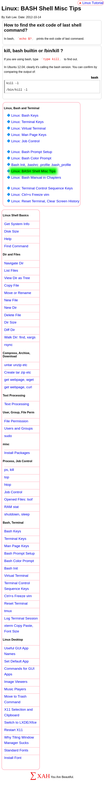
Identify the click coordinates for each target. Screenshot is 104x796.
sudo (8, 437)
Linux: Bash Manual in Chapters (36, 179)
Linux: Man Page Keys (28, 136)
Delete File (12, 316)
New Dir (10, 309)
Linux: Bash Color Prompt (31, 159)
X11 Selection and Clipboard (18, 713)
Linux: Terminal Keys (27, 123)
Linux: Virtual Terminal (28, 130)
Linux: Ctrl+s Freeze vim (30, 196)
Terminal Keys (15, 540)
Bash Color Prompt (19, 562)
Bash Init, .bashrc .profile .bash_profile (41, 166)
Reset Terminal (16, 605)
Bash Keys (12, 533)
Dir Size (10, 324)
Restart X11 (13, 731)
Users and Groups (18, 430)
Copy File (11, 287)
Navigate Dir (14, 265)
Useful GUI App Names (16, 652)
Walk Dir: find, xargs (20, 339)
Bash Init (11, 570)
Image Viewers (15, 683)
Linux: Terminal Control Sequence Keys (42, 189)
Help (7, 240)
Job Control (13, 493)
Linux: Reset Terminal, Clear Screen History (45, 202)
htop (7, 486)
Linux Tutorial (92, 3)
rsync (8, 346)
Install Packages (17, 454)
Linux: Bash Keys (24, 117)
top (6, 479)
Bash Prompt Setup (19, 555)
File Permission (16, 422)
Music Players (15, 690)
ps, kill (9, 471)
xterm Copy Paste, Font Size (18, 630)
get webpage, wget (19, 381)
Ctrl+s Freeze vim (18, 597)
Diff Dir (9, 331)
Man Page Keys (16, 547)
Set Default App (16, 663)
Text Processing (16, 405)
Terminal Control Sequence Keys (17, 587)
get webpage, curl (18, 388)
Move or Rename (17, 294)
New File (11, 301)
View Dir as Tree (17, 279)
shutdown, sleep (17, 516)
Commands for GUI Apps (19, 673)
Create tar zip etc (17, 374)
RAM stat (11, 508)
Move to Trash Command (15, 700)
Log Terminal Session (21, 620)
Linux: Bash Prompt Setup (31, 153)
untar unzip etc (15, 366)
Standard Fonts (16, 752)
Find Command (16, 247)
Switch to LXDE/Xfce (20, 724)
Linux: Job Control (25, 142)
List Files (11, 272)
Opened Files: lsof (18, 501)
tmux (8, 612)
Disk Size (11, 233)
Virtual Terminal (16, 577)
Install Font (12, 759)
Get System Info (16, 225)
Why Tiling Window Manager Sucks (19, 741)
